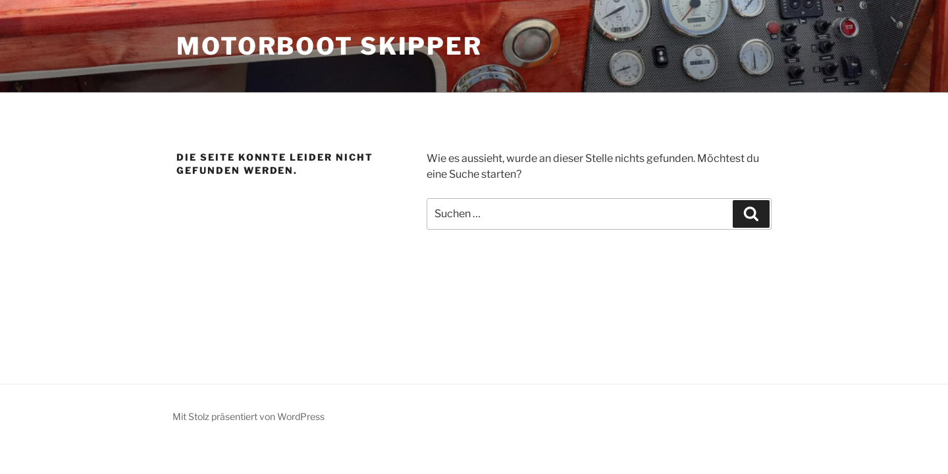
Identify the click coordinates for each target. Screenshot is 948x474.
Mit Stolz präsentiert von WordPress (248, 416)
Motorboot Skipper (329, 46)
